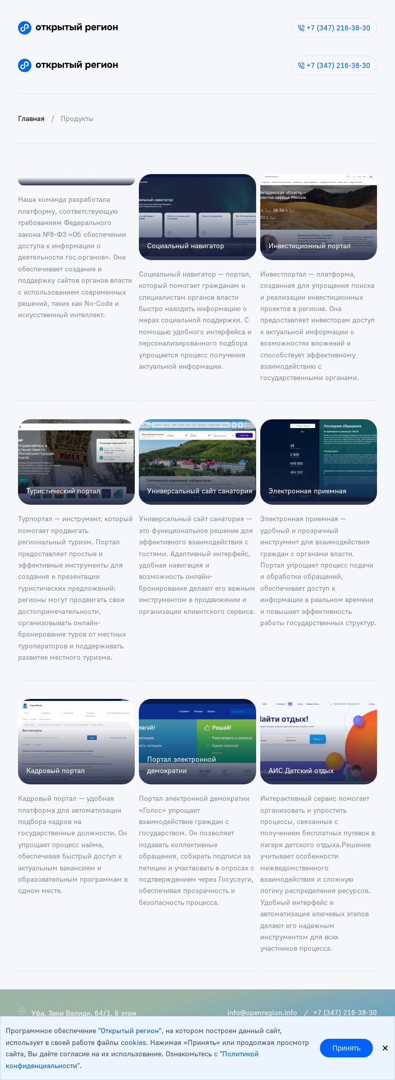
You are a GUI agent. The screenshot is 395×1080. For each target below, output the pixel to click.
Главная (31, 118)
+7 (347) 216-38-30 (334, 27)
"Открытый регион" (129, 1030)
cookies (133, 1042)
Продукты (77, 118)
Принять (346, 1048)
